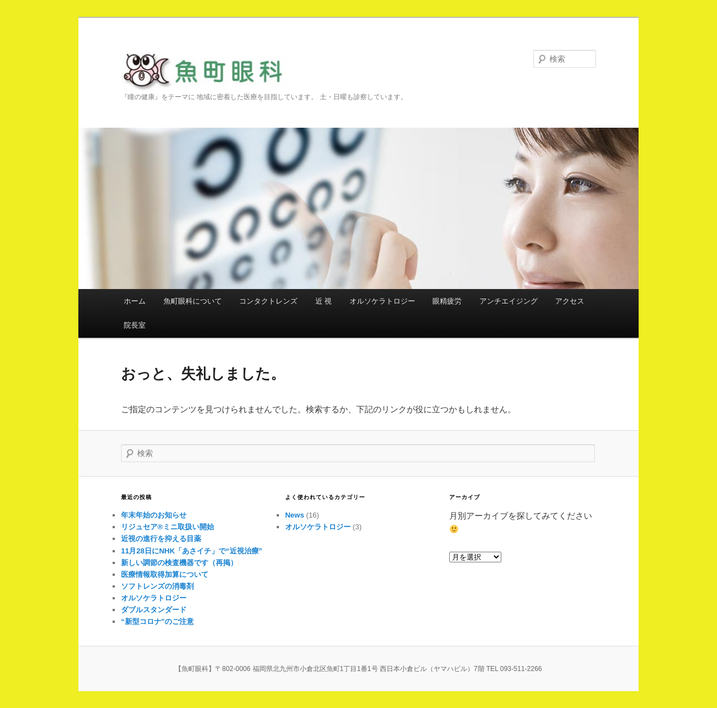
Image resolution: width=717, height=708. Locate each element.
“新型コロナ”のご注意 (157, 621)
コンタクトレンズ (268, 301)
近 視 (323, 301)
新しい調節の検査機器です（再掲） (179, 562)
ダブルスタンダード (154, 609)
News (294, 515)
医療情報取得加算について (164, 574)
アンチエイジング (508, 301)
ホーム (135, 301)
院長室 (135, 325)
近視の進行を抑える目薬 (161, 538)
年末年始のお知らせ (154, 515)
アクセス (569, 301)
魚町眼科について (193, 301)
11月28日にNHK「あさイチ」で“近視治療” (191, 551)
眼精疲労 (447, 301)
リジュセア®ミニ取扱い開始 (167, 527)
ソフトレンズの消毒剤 (157, 586)
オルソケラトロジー (382, 301)
